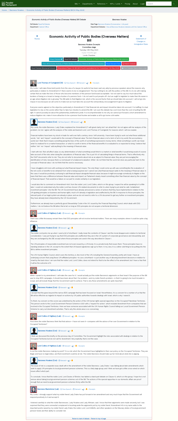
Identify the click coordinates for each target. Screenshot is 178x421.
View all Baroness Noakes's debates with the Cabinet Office (126, 27)
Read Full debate (71, 59)
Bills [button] (76, 3)
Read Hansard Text (113, 63)
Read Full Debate (44, 24)
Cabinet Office (44, 27)
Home (4, 10)
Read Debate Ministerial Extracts (43, 68)
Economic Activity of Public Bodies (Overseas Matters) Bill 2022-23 (103, 59)
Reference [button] (101, 3)
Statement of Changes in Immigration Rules (141, 41)
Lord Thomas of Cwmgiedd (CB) (50, 82)
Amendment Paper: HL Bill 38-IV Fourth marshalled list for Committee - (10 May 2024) (88, 68)
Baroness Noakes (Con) (47, 121)
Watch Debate (129, 63)
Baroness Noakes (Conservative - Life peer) (113, 24)
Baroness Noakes (17, 10)
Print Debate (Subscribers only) (134, 68)
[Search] (159, 3)
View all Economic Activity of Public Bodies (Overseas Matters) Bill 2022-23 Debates (73, 63)
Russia (37, 38)
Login (142, 3)
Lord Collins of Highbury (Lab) (49, 213)
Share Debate (56, 59)
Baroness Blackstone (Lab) (48, 389)
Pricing (127, 3)
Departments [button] (87, 3)
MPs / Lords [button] (115, 3)
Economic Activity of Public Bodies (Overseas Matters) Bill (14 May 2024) (55, 10)
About (135, 3)
